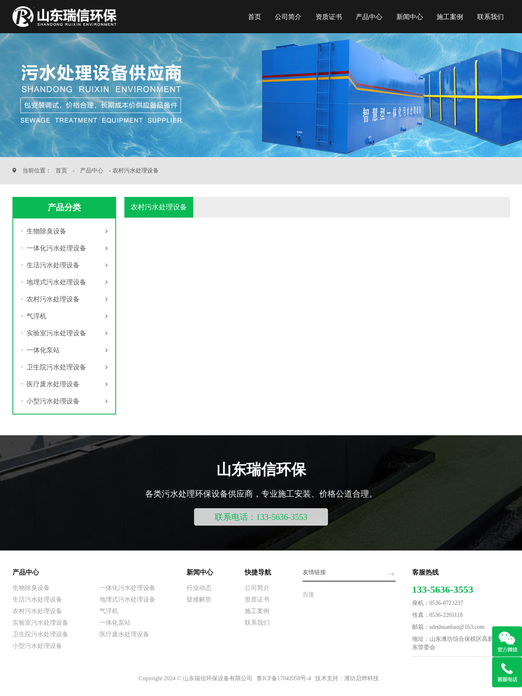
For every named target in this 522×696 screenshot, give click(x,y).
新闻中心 (409, 16)
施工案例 (450, 16)
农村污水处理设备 (51, 299)
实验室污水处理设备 (54, 333)
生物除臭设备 (44, 231)
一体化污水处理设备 (54, 248)
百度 (308, 595)
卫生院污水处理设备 (54, 367)
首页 (254, 16)
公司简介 (288, 16)
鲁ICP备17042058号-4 (284, 678)
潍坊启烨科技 (361, 678)
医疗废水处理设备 (51, 384)
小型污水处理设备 (51, 401)
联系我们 (490, 16)
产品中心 (369, 16)
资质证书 (329, 16)
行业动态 (199, 587)
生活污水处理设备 (51, 265)
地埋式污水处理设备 (54, 282)
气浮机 (34, 316)
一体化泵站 (41, 350)
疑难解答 (199, 599)
